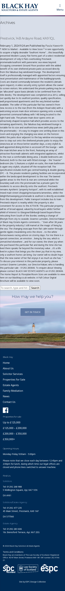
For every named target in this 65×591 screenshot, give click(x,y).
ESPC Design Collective (36, 581)
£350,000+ (9, 439)
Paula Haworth (54, 45)
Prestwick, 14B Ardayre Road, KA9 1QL (27, 38)
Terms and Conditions (13, 551)
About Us (8, 368)
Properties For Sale (14, 379)
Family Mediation (13, 390)
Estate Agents (11, 385)
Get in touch (32, 312)
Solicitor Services (13, 374)
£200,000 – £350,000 (15, 433)
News (6, 396)
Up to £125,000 (11, 422)
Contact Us (9, 402)
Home (6, 362)
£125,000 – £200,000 (15, 428)
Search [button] (35, 288)
